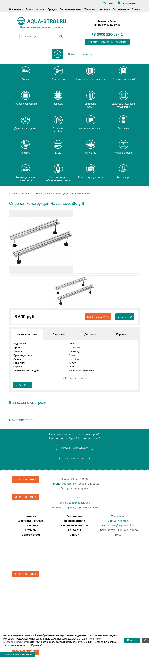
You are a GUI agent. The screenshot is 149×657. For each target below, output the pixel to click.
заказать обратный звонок (107, 42)
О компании (16, 9)
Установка (90, 9)
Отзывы (30, 529)
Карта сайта (75, 497)
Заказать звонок (74, 458)
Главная (13, 193)
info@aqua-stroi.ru (123, 525)
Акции (29, 9)
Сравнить (22, 384)
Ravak (72, 355)
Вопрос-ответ (31, 534)
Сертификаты (121, 9)
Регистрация (129, 3)
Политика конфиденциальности (74, 503)
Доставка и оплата (70, 9)
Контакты (104, 9)
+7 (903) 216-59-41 (107, 34)
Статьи (136, 9)
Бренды (52, 9)
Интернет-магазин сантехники (68, 483)
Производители (74, 520)
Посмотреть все (74, 378)
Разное (38, 193)
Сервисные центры (74, 525)
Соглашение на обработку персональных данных (74, 507)
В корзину (125, 316)
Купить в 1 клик (98, 316)
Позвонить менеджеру (74, 447)
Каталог (40, 9)
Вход (110, 3)
